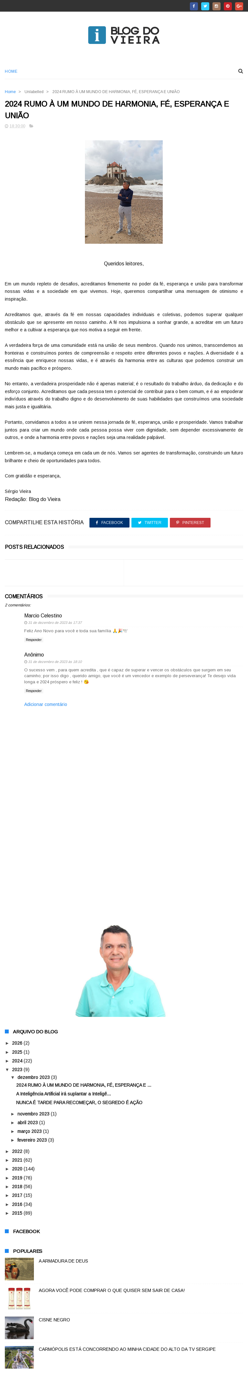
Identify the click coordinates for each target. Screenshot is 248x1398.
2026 (18, 1043)
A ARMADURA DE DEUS (63, 1261)
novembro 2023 (34, 1114)
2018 (18, 1187)
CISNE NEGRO (54, 1320)
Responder (34, 640)
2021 (18, 1160)
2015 (18, 1213)
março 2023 (30, 1131)
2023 (18, 1070)
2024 (18, 1061)
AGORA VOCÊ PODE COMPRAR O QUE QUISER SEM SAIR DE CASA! (112, 1290)
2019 (18, 1178)
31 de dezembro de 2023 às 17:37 (55, 623)
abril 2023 (28, 1123)
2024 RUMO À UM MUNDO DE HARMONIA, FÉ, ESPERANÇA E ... (83, 1085)
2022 (18, 1151)
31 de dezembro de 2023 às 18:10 (55, 662)
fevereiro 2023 (32, 1140)
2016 (18, 1204)
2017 (18, 1195)
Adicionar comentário (45, 704)
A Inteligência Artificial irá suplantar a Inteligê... (63, 1094)
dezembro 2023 (34, 1077)
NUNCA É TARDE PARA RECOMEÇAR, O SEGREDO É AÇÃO (79, 1102)
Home (11, 71)
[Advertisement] (124, 862)
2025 (18, 1052)
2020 (18, 1169)
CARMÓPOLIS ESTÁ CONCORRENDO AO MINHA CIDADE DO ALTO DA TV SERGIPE (127, 1349)
